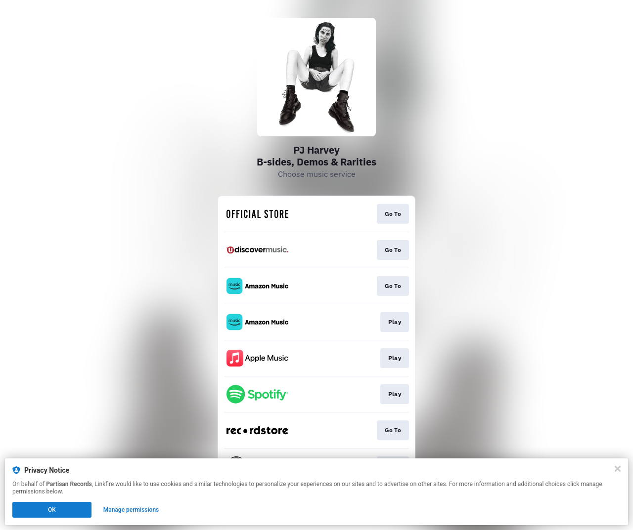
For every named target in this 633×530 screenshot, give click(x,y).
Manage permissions (131, 509)
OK (52, 509)
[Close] (618, 469)
